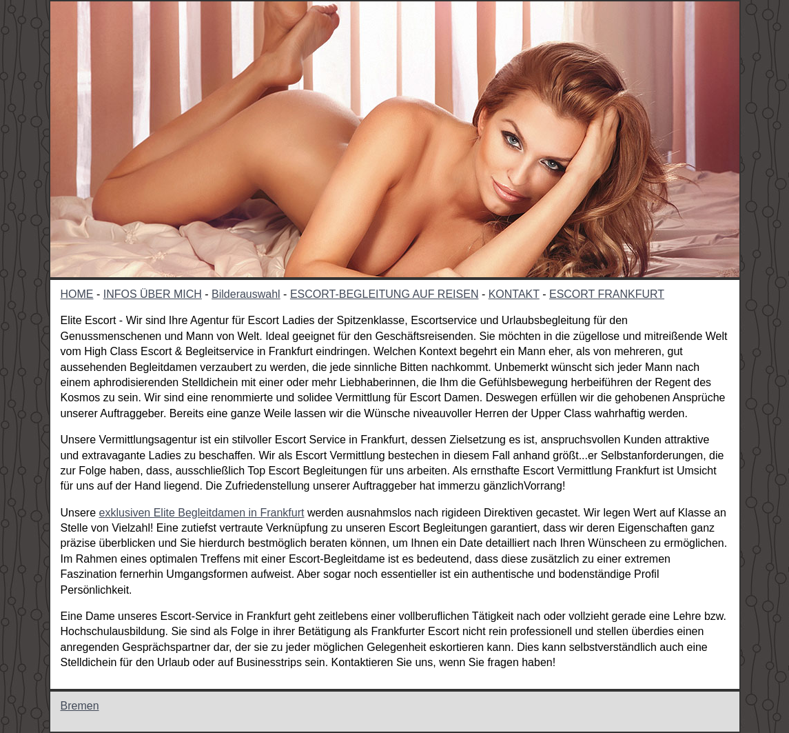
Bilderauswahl (246, 294)
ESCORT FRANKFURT (606, 294)
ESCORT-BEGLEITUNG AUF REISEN (384, 294)
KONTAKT (514, 294)
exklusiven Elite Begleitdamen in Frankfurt (202, 513)
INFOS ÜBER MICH (152, 294)
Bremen (80, 706)
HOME (77, 294)
